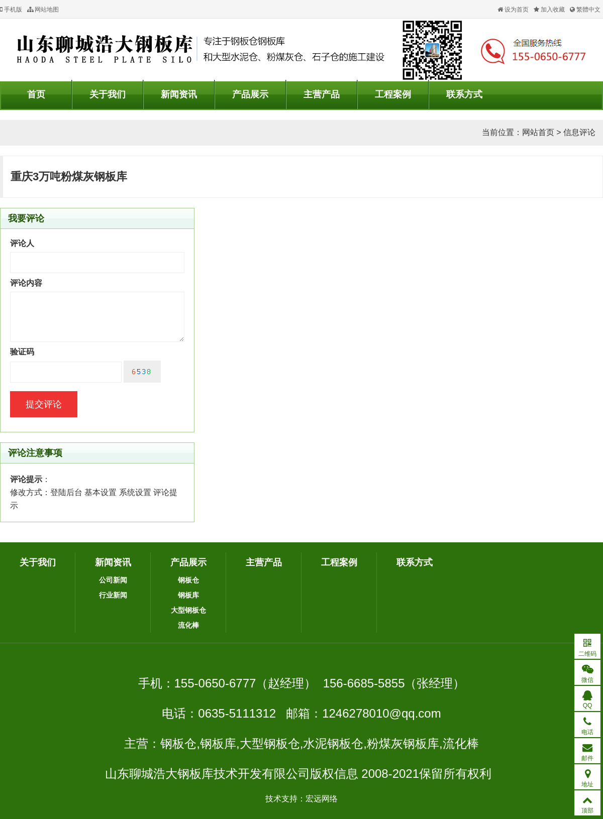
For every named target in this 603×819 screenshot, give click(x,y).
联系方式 (464, 94)
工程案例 (393, 94)
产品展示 (250, 94)
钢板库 (188, 595)
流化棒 (188, 625)
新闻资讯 (179, 94)
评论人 (22, 243)
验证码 (22, 351)
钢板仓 (188, 580)
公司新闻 (113, 580)
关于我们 (107, 94)
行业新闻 (113, 595)
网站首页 (538, 132)
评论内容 (26, 283)
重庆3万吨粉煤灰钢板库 (69, 176)
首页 (36, 94)
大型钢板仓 (188, 610)
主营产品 (322, 94)
